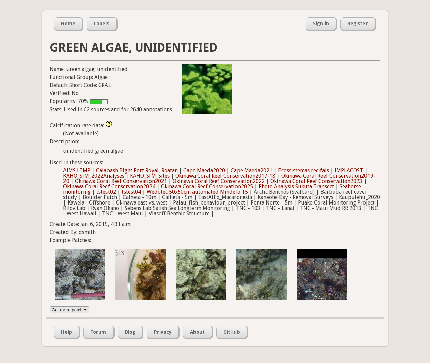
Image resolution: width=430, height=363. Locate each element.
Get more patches (69, 309)
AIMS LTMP (76, 170)
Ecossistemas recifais (303, 170)
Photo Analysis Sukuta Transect (296, 186)
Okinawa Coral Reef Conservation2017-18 (225, 176)
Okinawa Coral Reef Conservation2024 (109, 186)
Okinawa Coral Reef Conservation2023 (316, 181)
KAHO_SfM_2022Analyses (93, 176)
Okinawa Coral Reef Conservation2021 (121, 181)
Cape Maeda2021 (251, 170)
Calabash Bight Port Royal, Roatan (137, 170)
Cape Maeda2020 (204, 170)
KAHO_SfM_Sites (150, 176)
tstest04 (131, 192)
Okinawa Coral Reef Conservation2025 (207, 186)
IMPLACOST (349, 170)
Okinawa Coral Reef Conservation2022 (219, 181)
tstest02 (106, 192)
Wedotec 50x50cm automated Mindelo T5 (197, 192)
